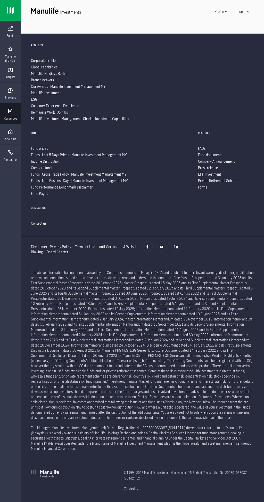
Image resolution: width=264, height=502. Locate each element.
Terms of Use (85, 246)
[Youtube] (163, 249)
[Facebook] (148, 249)
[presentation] (10, 31)
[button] (220, 11)
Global (129, 489)
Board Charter (57, 251)
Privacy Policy (60, 246)
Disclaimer (39, 246)
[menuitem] (10, 32)
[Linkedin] (177, 249)
